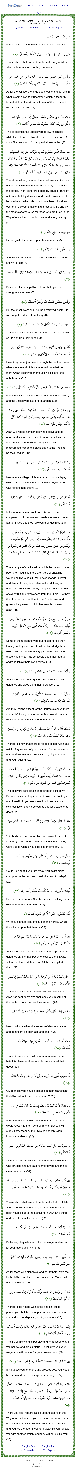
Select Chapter (53, 27)
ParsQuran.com (38, 1466)
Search (53, 5)
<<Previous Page (29, 1450)
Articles (65, 5)
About (50, 1460)
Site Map (39, 1460)
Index (42, 5)
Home (31, 5)
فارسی (38, 12)
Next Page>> (49, 1450)
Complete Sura (28, 1446)
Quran (35, 1464)
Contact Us (27, 1460)
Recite (34, 27)
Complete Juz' (48, 1446)
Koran (41, 1464)
